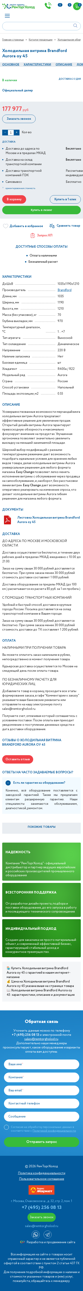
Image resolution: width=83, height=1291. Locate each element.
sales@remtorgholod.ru (41, 1039)
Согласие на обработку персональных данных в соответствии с (43, 1129)
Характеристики (37, 64)
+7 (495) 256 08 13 (42, 1207)
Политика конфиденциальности (41, 1173)
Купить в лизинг (41, 210)
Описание (64, 64)
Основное (10, 64)
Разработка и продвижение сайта (47, 1242)
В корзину (14, 199)
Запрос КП (41, 235)
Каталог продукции (40, 40)
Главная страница (13, 40)
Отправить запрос (41, 1141)
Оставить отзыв (18, 759)
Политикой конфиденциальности (54, 1131)
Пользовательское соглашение (41, 1179)
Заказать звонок (19, 119)
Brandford (64, 290)
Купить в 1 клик (65, 199)
